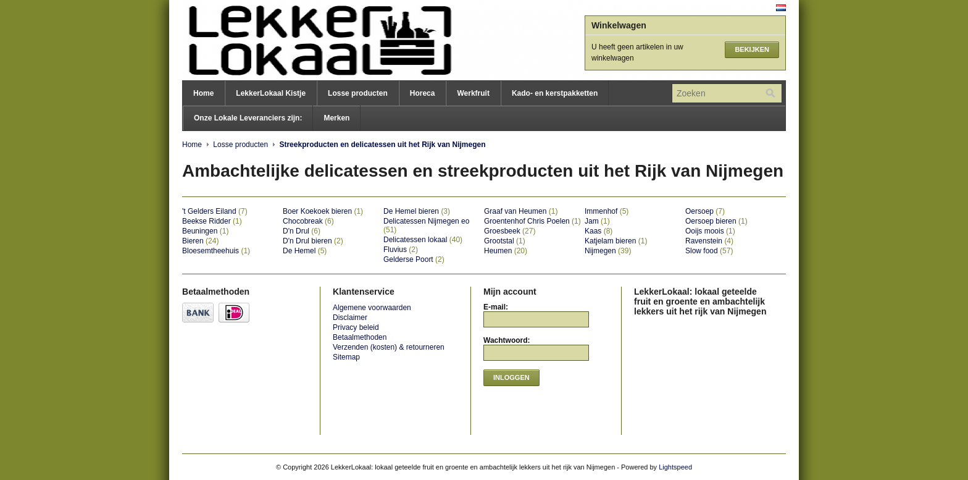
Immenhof (606, 211)
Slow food (709, 250)
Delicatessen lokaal (422, 239)
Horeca (422, 93)
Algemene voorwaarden (372, 307)
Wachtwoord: (506, 340)
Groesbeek (509, 231)
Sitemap (346, 357)
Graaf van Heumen (520, 211)
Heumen (505, 250)
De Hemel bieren (416, 211)
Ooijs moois (710, 231)
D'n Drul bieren (313, 241)
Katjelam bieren (616, 241)
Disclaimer (350, 317)
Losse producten (358, 93)
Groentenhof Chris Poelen (532, 221)
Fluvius (400, 249)
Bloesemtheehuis (216, 250)
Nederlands (781, 7)
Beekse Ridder (212, 221)
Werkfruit (473, 93)
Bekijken (752, 49)
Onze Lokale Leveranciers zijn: (248, 118)
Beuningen (205, 231)
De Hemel (305, 250)
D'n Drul (301, 231)
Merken (336, 118)
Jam (597, 221)
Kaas (598, 231)
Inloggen (511, 377)
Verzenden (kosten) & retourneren (388, 347)
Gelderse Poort (413, 259)
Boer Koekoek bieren (323, 211)
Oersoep (705, 211)
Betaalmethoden (359, 337)
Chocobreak (308, 221)
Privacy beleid (356, 327)
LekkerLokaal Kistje (271, 93)
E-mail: (495, 307)
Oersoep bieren (716, 221)
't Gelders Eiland (215, 211)
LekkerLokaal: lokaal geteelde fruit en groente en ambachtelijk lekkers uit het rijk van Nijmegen (305, 40)
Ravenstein (709, 241)
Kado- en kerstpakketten (555, 93)
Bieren (200, 241)
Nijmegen (608, 250)
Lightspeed (675, 467)
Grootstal (504, 241)
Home (203, 93)
